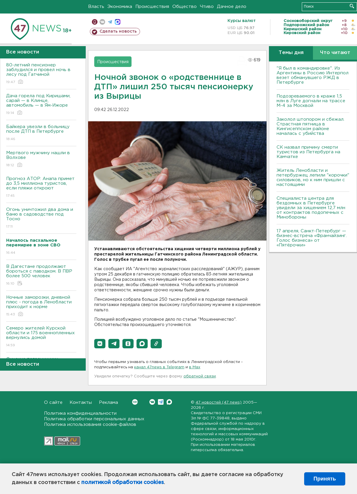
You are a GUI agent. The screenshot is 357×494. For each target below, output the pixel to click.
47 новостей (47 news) (219, 402)
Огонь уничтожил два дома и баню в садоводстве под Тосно (41, 218)
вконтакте (102, 22)
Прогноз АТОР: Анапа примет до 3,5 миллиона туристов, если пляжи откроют (41, 187)
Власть (96, 7)
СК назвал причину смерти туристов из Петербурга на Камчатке (308, 152)
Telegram (161, 402)
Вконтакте (135, 402)
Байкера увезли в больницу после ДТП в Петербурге (41, 133)
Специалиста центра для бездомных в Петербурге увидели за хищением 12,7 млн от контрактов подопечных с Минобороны (311, 207)
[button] (99, 343)
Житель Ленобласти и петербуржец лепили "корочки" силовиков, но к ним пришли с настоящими (313, 177)
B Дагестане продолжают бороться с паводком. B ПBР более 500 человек (41, 275)
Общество (184, 7)
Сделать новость (118, 31)
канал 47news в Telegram (159, 367)
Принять (325, 479)
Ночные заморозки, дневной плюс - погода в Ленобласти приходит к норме (41, 306)
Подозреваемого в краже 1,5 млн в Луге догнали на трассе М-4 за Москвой (311, 100)
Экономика (119, 7)
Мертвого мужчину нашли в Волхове (41, 159)
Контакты (81, 402)
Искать (352, 6)
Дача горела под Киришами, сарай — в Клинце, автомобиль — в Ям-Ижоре (41, 104)
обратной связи (199, 376)
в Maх (194, 367)
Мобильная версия (94, 22)
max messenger (117, 22)
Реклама (108, 402)
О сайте (53, 402)
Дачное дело (231, 7)
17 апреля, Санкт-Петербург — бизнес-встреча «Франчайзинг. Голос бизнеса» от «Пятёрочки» (312, 238)
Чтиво (207, 7)
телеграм (110, 22)
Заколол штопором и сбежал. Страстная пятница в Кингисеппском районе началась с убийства (310, 126)
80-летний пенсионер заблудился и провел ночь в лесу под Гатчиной (41, 74)
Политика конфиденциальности (80, 413)
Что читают (335, 53)
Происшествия (152, 7)
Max (169, 402)
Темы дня (291, 53)
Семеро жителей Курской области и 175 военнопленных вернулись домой (41, 337)
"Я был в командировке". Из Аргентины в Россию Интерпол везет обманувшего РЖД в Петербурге (312, 75)
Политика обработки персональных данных (94, 419)
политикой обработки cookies (122, 482)
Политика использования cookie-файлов (90, 424)
